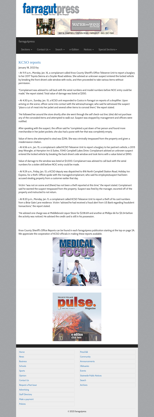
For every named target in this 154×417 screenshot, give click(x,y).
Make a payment (26, 399)
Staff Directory (25, 394)
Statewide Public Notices (91, 375)
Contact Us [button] (44, 49)
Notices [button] (89, 49)
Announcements (87, 361)
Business (23, 361)
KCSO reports (30, 62)
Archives (83, 385)
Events (83, 371)
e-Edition (74, 49)
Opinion (22, 375)
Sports (22, 371)
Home (22, 352)
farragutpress (27, 41)
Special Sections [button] (108, 49)
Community (85, 357)
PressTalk (84, 352)
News (21, 357)
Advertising (24, 390)
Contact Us (24, 380)
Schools (22, 366)
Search (83, 380)
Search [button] (60, 49)
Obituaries (84, 366)
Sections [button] (26, 49)
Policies (22, 404)
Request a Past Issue (28, 385)
